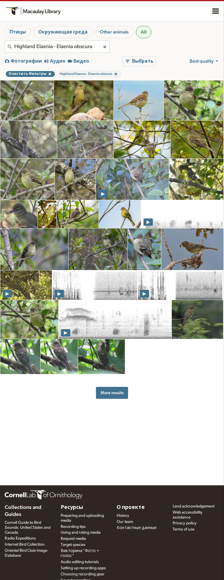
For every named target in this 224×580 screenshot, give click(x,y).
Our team (125, 522)
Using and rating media (81, 532)
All (143, 32)
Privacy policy (185, 523)
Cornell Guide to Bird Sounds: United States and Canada (27, 528)
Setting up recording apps (83, 568)
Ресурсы (72, 507)
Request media (73, 539)
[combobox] (57, 46)
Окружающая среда (63, 32)
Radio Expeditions (20, 538)
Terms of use (183, 529)
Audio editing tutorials (80, 562)
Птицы (18, 32)
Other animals (114, 32)
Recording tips (73, 527)
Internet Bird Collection (25, 544)
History (123, 516)
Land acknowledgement (193, 506)
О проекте (131, 507)
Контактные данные (137, 528)
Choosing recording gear (82, 574)
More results (112, 393)
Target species (73, 545)
